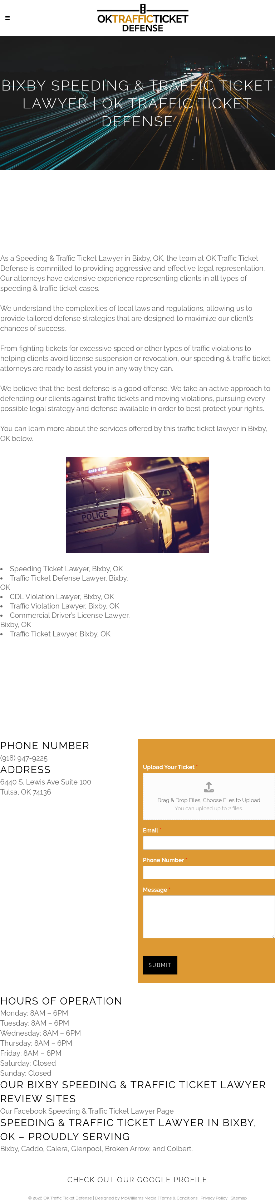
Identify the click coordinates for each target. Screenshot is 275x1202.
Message (157, 889)
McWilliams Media (139, 1198)
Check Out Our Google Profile (138, 1180)
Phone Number (165, 860)
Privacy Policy (214, 1198)
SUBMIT (160, 965)
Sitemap (239, 1198)
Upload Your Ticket (170, 767)
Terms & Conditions (178, 1198)
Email (152, 830)
